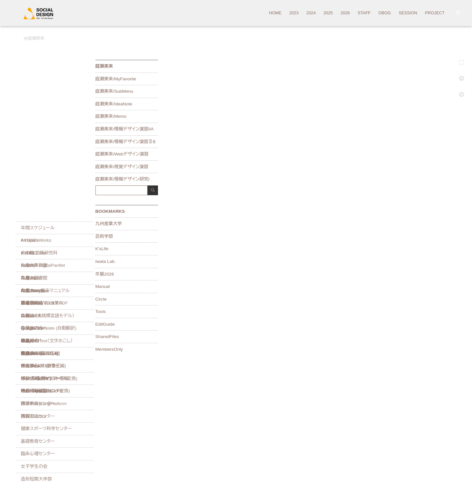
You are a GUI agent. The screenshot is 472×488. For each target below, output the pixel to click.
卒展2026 (104, 274)
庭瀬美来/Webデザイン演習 (122, 154)
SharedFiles (107, 336)
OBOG (385, 13)
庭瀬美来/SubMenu (114, 91)
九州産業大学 (108, 224)
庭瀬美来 (36, 38)
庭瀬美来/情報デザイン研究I (122, 179)
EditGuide (105, 324)
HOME (275, 13)
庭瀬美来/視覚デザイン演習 (122, 167)
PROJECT (435, 13)
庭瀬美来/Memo (111, 116)
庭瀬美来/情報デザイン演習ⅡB (125, 142)
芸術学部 (104, 236)
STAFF (364, 13)
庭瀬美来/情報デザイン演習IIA (124, 129)
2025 (328, 13)
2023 (293, 13)
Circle (101, 299)
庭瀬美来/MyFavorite (115, 79)
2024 (311, 13)
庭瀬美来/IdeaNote (113, 104)
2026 (345, 13)
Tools (100, 311)
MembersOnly (109, 349)
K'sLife (101, 249)
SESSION (408, 13)
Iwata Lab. (105, 261)
